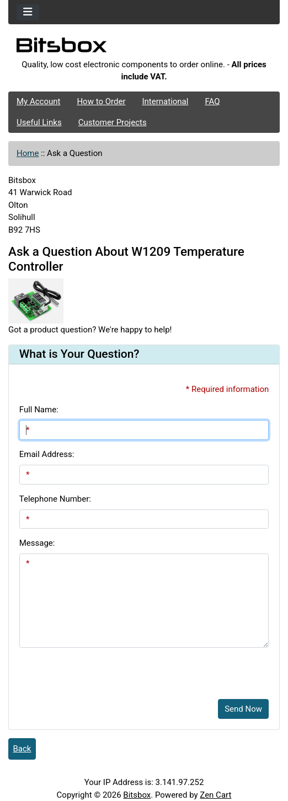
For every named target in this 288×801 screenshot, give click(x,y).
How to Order (101, 101)
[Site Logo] (144, 47)
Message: (37, 543)
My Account (38, 101)
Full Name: (38, 410)
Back (22, 749)
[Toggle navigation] (28, 12)
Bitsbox (137, 795)
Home (28, 153)
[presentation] (103, 669)
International (165, 101)
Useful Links (39, 122)
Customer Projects (112, 122)
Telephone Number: (55, 499)
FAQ (212, 101)
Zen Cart (215, 795)
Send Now (243, 709)
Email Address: (46, 454)
